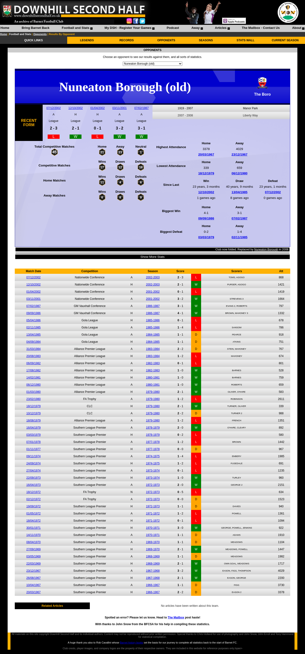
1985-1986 (152, 320)
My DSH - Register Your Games (128, 28)
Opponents (40, 34)
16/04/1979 (33, 427)
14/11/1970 (33, 535)
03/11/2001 (119, 108)
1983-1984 (152, 349)
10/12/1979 (33, 413)
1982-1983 (152, 363)
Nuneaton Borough (266, 249)
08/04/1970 (33, 542)
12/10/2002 (75, 108)
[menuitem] (5, 28)
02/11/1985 (240, 237)
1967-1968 (152, 570)
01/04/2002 (97, 108)
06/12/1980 (240, 173)
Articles (221, 28)
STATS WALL (245, 40)
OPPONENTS (166, 40)
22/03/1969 (33, 563)
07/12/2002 (53, 108)
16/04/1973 (33, 485)
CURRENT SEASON (285, 40)
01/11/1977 (33, 449)
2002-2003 (152, 277)
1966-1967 (152, 585)
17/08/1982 (33, 370)
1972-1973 (152, 485)
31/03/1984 (33, 349)
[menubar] (152, 28)
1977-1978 (152, 442)
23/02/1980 (33, 399)
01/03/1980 (33, 392)
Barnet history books (131, 642)
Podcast (173, 28)
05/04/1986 (33, 320)
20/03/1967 (206, 154)
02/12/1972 (33, 499)
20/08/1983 (33, 356)
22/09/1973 (33, 477)
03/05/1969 (33, 556)
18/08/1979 (33, 420)
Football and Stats (75, 28)
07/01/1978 (33, 442)
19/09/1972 (33, 506)
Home (4, 28)
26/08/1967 (33, 578)
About (296, 28)
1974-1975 (152, 456)
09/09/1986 (206, 218)
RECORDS (126, 40)
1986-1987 (152, 306)
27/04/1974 (33, 470)
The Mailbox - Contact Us (261, 28)
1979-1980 (152, 392)
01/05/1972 (33, 513)
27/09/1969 (33, 549)
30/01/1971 (33, 527)
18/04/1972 (33, 520)
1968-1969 (152, 556)
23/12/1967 (240, 154)
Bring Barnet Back (35, 28)
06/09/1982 (33, 363)
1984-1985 (152, 334)
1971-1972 (152, 513)
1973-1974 (152, 470)
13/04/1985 (240, 192)
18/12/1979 (206, 173)
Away (195, 28)
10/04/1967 (33, 585)
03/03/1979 (206, 237)
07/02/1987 (141, 108)
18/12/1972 (33, 492)
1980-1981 (152, 377)
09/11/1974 (33, 456)
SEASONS (206, 40)
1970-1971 (152, 527)
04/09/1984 (33, 341)
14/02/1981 (33, 377)
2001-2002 (152, 291)
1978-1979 (152, 427)
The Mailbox (176, 617)
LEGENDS (87, 40)
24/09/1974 (33, 463)
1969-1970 (152, 542)
